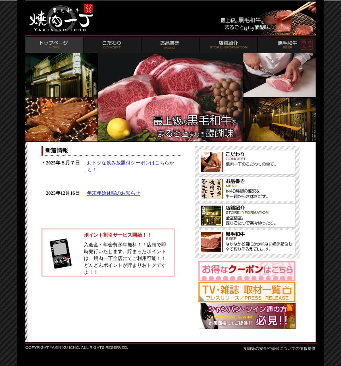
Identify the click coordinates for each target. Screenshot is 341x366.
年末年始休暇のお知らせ (113, 193)
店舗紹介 (229, 45)
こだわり (112, 45)
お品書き (170, 45)
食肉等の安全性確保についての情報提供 (279, 348)
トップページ (54, 45)
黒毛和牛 (287, 45)
